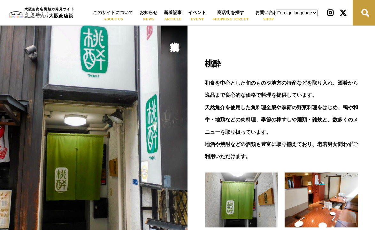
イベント (197, 12)
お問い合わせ (268, 12)
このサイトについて (113, 12)
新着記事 (173, 12)
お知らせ (148, 12)
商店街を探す (230, 12)
